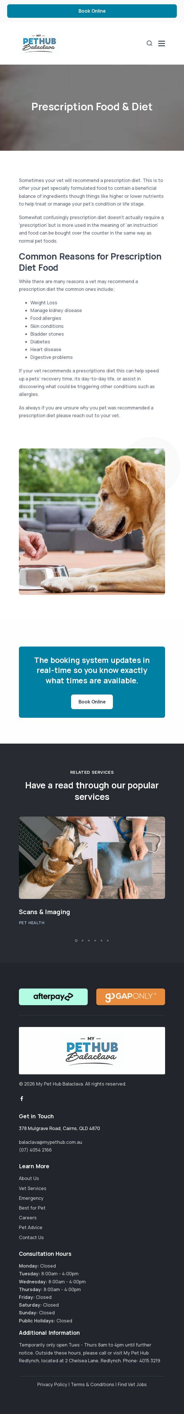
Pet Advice (30, 1227)
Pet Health (31, 922)
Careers (28, 1217)
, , (59, 1128)
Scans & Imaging (44, 912)
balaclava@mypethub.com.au (50, 1142)
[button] (76, 940)
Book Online (92, 11)
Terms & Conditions (92, 1384)
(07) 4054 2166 (35, 1150)
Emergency (31, 1198)
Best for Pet (32, 1208)
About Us (29, 1178)
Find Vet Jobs (132, 1384)
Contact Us (31, 1237)
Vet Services (32, 1188)
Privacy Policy (52, 1384)
